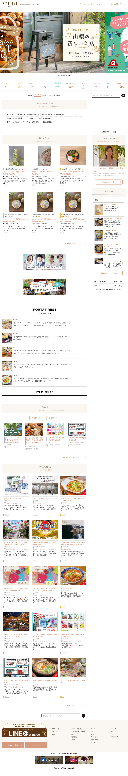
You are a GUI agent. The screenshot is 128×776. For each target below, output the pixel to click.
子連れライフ (115, 737)
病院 (112, 731)
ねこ (100, 286)
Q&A (53, 734)
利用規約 (74, 737)
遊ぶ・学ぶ (94, 737)
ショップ (93, 742)
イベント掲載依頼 (76, 729)
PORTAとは (55, 729)
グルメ (93, 729)
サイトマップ (56, 731)
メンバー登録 (87, 4)
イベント (113, 734)
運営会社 (74, 739)
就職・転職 (94, 739)
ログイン (102, 4)
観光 (92, 734)
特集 (92, 731)
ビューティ (114, 729)
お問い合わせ (118, 4)
